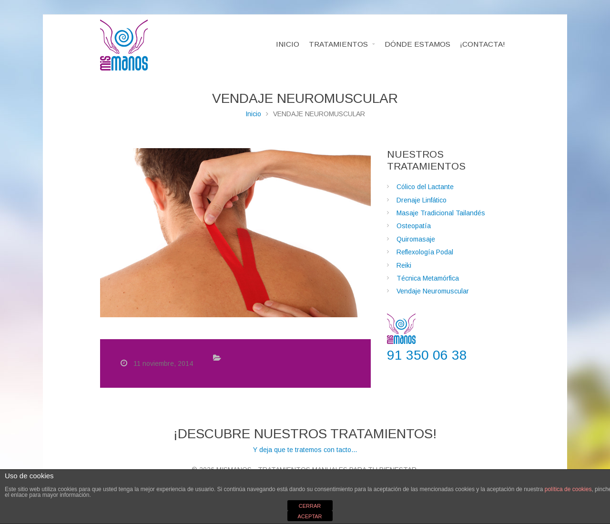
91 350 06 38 (427, 355)
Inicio (253, 114)
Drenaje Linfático (421, 200)
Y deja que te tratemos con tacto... (305, 439)
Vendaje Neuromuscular (432, 291)
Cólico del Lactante (425, 187)
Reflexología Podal (424, 252)
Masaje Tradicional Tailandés (440, 213)
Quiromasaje (415, 239)
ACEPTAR (309, 516)
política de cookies (568, 489)
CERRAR (310, 506)
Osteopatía (413, 226)
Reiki (403, 265)
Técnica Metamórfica (427, 278)
